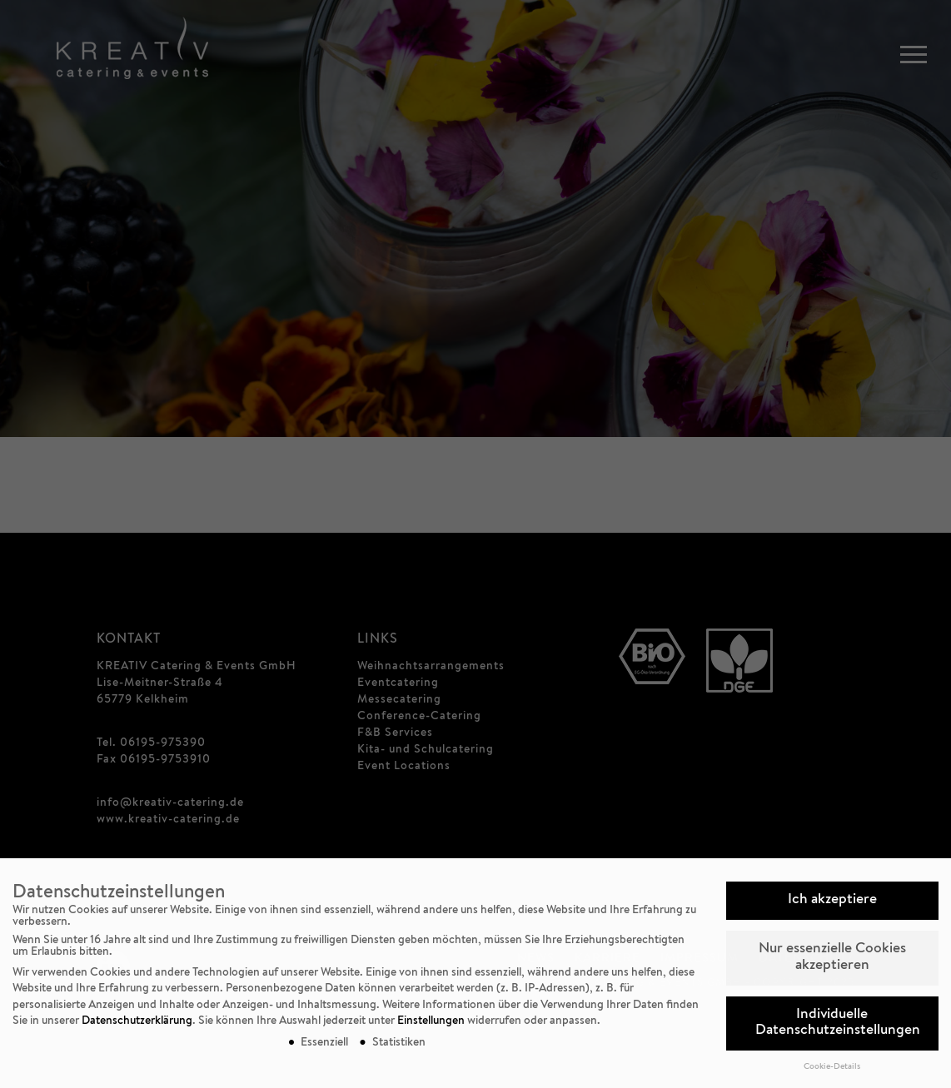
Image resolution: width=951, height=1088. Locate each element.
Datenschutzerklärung (137, 1021)
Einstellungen (431, 1021)
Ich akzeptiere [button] (832, 900)
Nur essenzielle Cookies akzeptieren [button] (832, 957)
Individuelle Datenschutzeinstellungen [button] (837, 1023)
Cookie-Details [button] (832, 1067)
